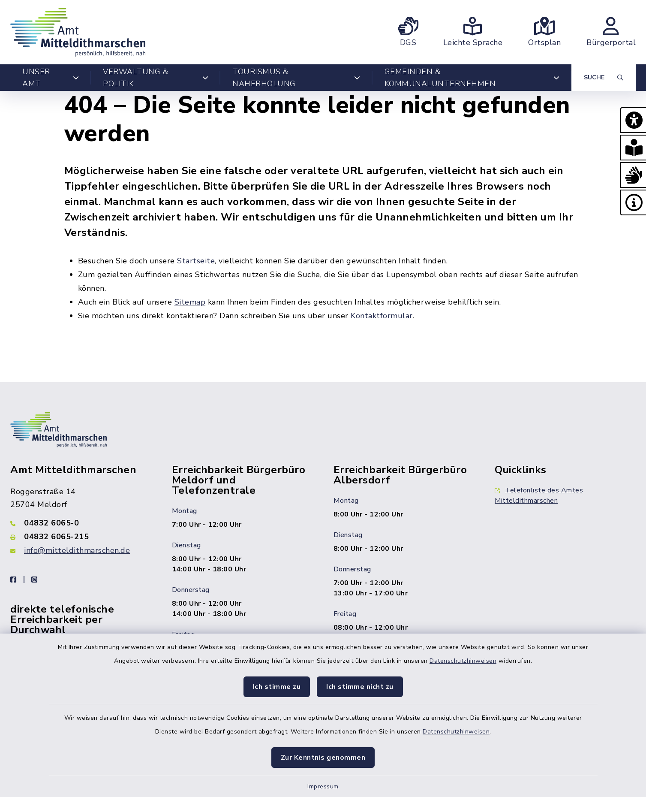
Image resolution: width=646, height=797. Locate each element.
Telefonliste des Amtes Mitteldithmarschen (539, 495)
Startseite (196, 261)
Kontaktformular (382, 316)
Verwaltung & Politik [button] (155, 77)
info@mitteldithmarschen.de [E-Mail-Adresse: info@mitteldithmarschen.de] (77, 550)
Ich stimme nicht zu (360, 686)
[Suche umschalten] (603, 77)
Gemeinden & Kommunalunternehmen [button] (472, 77)
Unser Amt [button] (50, 77)
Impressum (323, 786)
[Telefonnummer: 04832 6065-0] (80, 523)
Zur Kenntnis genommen (323, 757)
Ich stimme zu (277, 686)
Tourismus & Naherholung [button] (296, 77)
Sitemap (190, 302)
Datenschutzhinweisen (463, 661)
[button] (633, 120)
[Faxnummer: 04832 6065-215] (80, 536)
